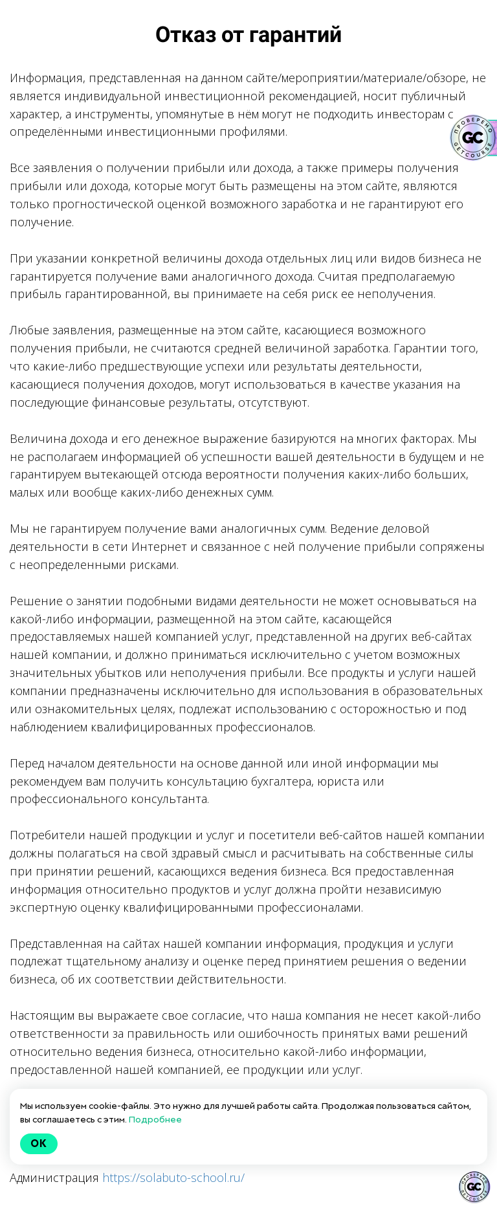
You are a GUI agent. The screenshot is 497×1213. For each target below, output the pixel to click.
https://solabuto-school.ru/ (173, 1177)
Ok (38, 1143)
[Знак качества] (474, 1187)
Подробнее (155, 1119)
